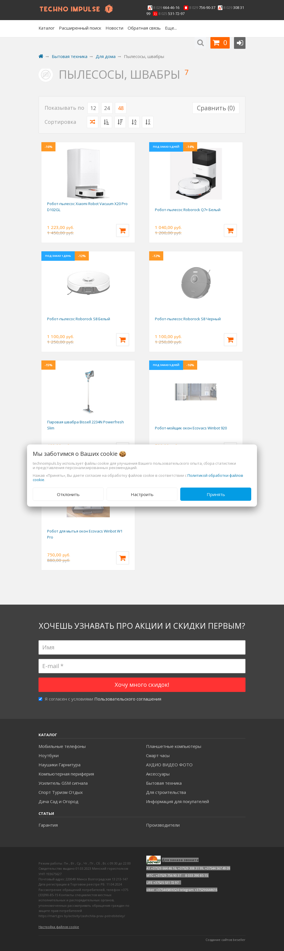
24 (107, 108)
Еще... (171, 28)
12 (93, 108)
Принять (216, 494)
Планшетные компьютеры (173, 746)
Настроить (142, 494)
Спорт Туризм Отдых (61, 792)
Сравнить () (216, 108)
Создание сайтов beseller (225, 940)
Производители (163, 825)
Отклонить (68, 494)
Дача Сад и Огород (58, 801)
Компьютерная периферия (66, 774)
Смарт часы (158, 755)
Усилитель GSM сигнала (63, 783)
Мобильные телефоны (62, 746)
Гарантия (48, 825)
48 (121, 108)
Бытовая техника (164, 783)
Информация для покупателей (177, 801)
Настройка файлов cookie (59, 927)
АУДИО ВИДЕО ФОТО (169, 764)
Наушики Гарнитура (59, 764)
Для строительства (166, 792)
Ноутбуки (49, 755)
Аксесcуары (158, 774)
